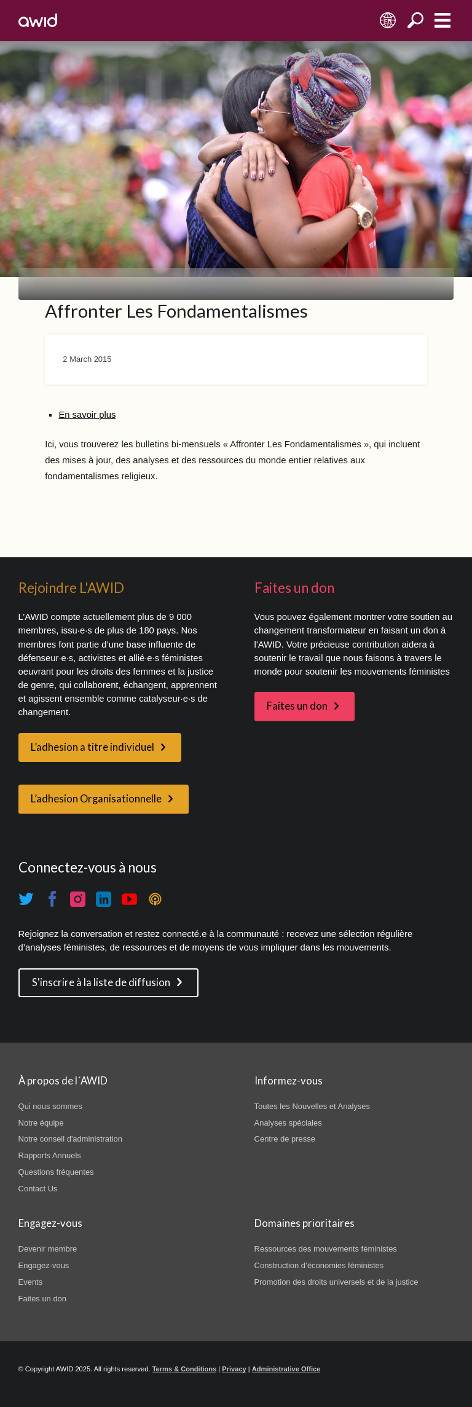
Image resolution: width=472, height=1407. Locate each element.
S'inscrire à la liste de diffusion (101, 982)
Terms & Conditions (184, 1369)
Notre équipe (41, 1122)
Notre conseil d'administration (70, 1138)
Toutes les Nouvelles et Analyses (312, 1106)
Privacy (234, 1369)
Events (30, 1282)
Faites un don (297, 706)
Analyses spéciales (288, 1122)
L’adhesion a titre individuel (92, 747)
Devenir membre (47, 1248)
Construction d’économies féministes (319, 1265)
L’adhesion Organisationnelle (96, 799)
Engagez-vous (43, 1265)
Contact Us (38, 1188)
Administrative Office (286, 1369)
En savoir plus (87, 415)
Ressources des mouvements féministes (325, 1248)
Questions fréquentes (56, 1172)
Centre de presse (284, 1138)
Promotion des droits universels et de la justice (336, 1282)
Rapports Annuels (49, 1155)
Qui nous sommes (50, 1106)
